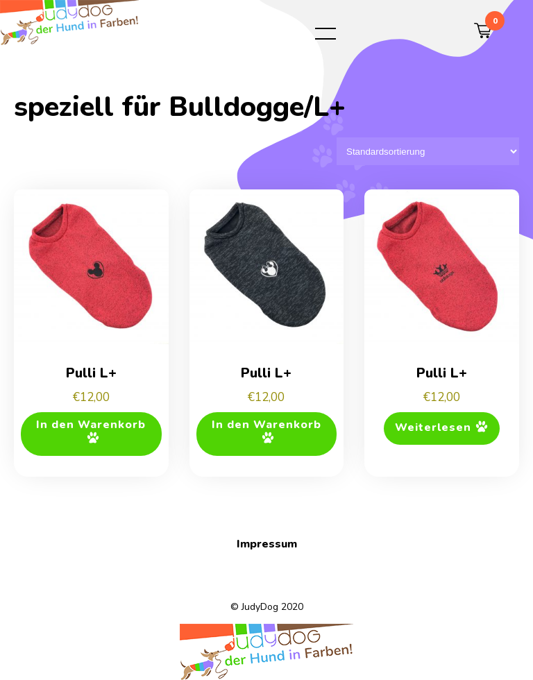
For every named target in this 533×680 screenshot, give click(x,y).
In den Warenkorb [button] (91, 424)
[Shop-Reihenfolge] (428, 151)
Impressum (267, 544)
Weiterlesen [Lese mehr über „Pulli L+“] (433, 427)
